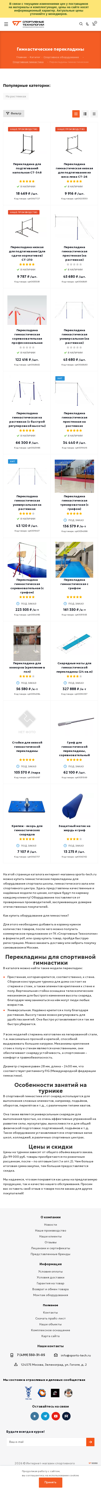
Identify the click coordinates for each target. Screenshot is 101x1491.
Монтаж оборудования (50, 1295)
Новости (50, 1224)
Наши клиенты (50, 1236)
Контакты (50, 1312)
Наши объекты (50, 1324)
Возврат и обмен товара (50, 1289)
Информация (51, 1264)
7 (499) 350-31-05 (31, 1355)
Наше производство (50, 1230)
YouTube (56, 1407)
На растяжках (16, 96)
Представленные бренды (50, 1254)
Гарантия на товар (50, 1283)
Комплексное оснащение (50, 1330)
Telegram (45, 1407)
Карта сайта (50, 1336)
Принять (50, 1482)
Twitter (66, 1407)
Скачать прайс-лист (50, 1318)
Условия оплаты (50, 1271)
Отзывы (51, 1242)
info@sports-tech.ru (76, 1355)
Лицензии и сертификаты (50, 1248)
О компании (51, 1217)
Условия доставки (50, 1277)
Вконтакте (34, 1407)
